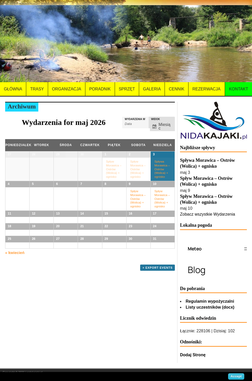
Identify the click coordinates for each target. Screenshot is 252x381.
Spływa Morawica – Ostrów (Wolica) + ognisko (162, 169)
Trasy (37, 89)
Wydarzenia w (135, 119)
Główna (13, 89)
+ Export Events (157, 357)
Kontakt (238, 89)
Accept (236, 376)
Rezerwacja (206, 89)
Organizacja (66, 89)
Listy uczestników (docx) (210, 307)
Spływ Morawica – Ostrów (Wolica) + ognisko (113, 169)
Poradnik (100, 89)
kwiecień (14, 342)
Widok (155, 119)
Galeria (152, 89)
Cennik (176, 89)
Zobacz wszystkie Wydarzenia (207, 214)
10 (154, 191)
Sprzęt (127, 89)
